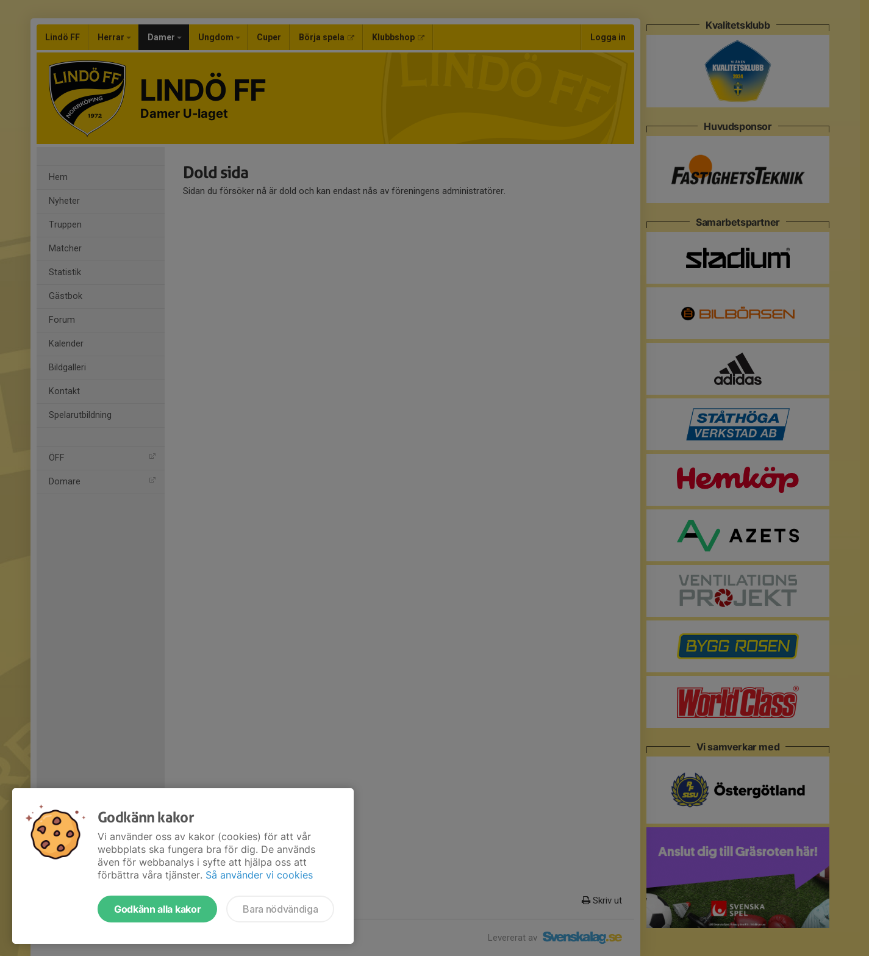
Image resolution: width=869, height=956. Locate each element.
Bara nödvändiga (280, 909)
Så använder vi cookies (259, 875)
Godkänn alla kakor (157, 909)
